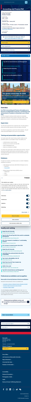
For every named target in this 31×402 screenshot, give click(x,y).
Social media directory (24, 393)
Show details (24, 212)
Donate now (5, 348)
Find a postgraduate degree (7, 323)
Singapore (9, 346)
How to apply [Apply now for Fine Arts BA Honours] (5, 42)
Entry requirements (6, 46)
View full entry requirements (7, 29)
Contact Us (26, 396)
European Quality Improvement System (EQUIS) (12, 285)
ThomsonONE (7, 167)
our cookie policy (7, 190)
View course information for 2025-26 (13, 38)
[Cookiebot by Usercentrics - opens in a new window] (24, 178)
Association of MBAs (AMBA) (8, 287)
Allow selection (15, 219)
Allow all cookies (15, 215)
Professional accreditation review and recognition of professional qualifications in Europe (15, 302)
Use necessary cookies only (15, 223)
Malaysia (4, 346)
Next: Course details (15, 314)
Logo (2, 2)
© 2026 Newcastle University (23, 398)
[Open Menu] (29, 2)
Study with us (5, 327)
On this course (5, 55)
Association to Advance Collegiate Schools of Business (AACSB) (15, 284)
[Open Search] (26, 2)
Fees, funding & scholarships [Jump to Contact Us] (8, 49)
